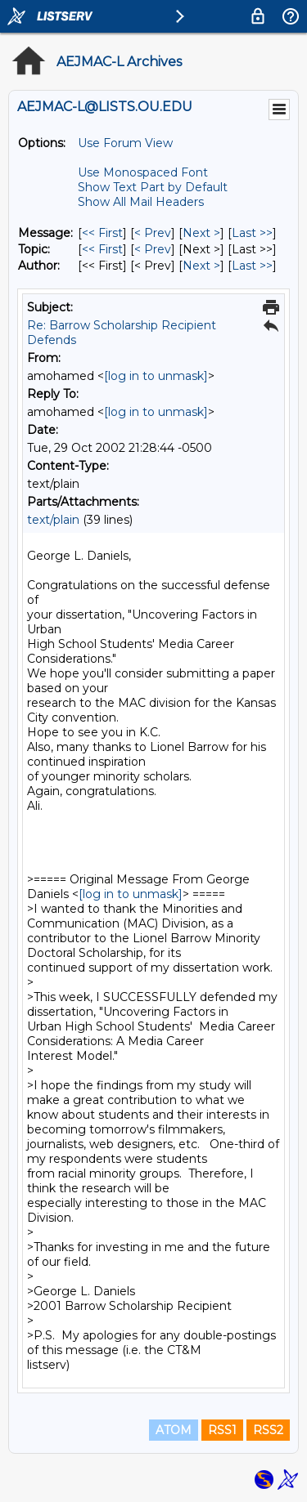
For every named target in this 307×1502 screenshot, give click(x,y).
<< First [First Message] (102, 233)
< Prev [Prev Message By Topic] (152, 249)
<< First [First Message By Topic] (102, 249)
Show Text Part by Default (153, 187)
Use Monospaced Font (143, 172)
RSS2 (268, 1430)
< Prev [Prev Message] (152, 233)
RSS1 (222, 1430)
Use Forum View (125, 143)
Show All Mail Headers (141, 201)
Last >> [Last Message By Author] (252, 265)
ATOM (174, 1430)
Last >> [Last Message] (252, 233)
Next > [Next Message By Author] (201, 265)
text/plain (53, 519)
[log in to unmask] (156, 376)
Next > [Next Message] (201, 233)
